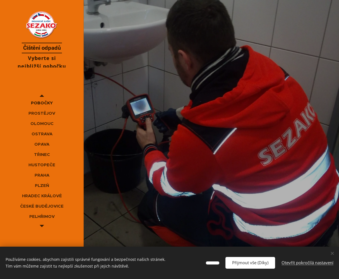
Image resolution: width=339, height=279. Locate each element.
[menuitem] (42, 103)
